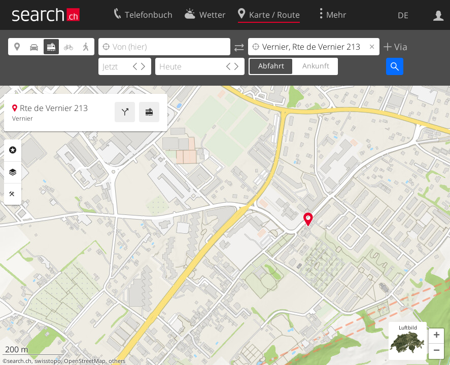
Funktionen (12, 194)
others (117, 360)
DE (403, 15)
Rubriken (12, 150)
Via (399, 47)
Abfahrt (271, 65)
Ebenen (12, 172)
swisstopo (47, 360)
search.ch (19, 360)
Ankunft (315, 65)
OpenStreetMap (85, 360)
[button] (436, 336)
